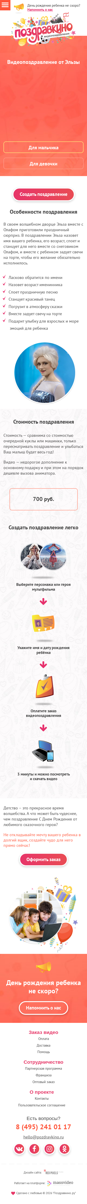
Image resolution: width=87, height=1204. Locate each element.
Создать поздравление (44, 194)
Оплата (43, 1038)
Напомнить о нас (40, 9)
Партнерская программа (43, 1068)
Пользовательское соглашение (41, 1105)
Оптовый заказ (43, 1082)
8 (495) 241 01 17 (43, 1126)
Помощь (43, 1052)
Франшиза (44, 1075)
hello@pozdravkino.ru (43, 1137)
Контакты (42, 1098)
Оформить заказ (43, 859)
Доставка (43, 1045)
